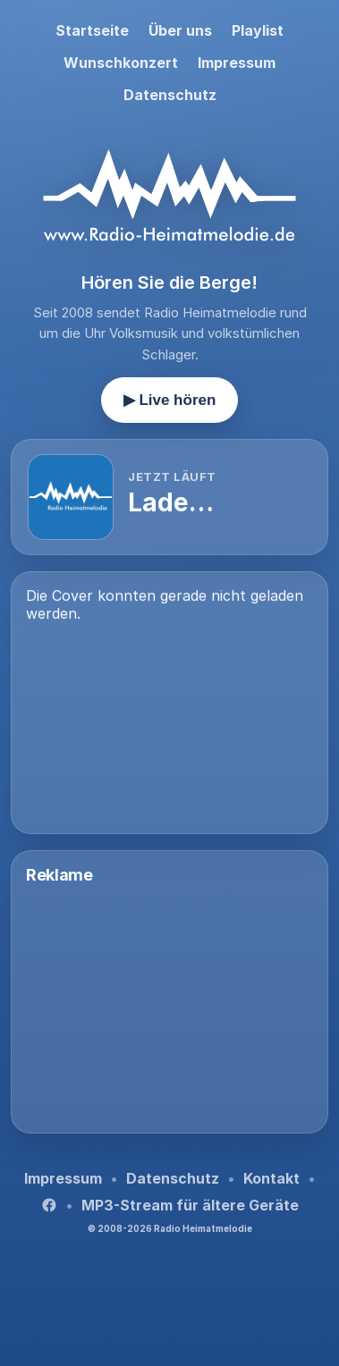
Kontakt (271, 1178)
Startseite (92, 30)
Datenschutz (169, 95)
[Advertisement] (169, 1006)
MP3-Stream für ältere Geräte (190, 1205)
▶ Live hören (169, 400)
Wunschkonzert (121, 63)
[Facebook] (49, 1205)
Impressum (236, 63)
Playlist (258, 30)
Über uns (180, 30)
